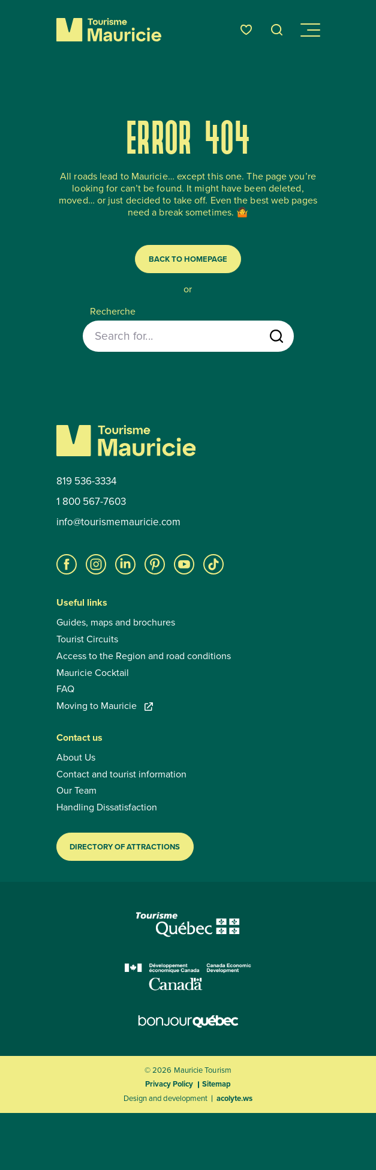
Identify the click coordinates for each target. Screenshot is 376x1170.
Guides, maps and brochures (115, 622)
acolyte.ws (234, 1098)
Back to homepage (188, 259)
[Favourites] (246, 29)
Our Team (76, 790)
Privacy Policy (169, 1084)
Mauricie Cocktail (92, 673)
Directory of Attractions (125, 846)
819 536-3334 (86, 481)
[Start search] (276, 336)
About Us (75, 757)
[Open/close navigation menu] (309, 30)
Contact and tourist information (121, 774)
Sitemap (216, 1084)
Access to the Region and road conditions (143, 656)
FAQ (65, 689)
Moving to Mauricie (104, 706)
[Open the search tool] (277, 29)
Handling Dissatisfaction (106, 807)
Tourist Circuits (87, 639)
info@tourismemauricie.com (118, 522)
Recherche (113, 312)
